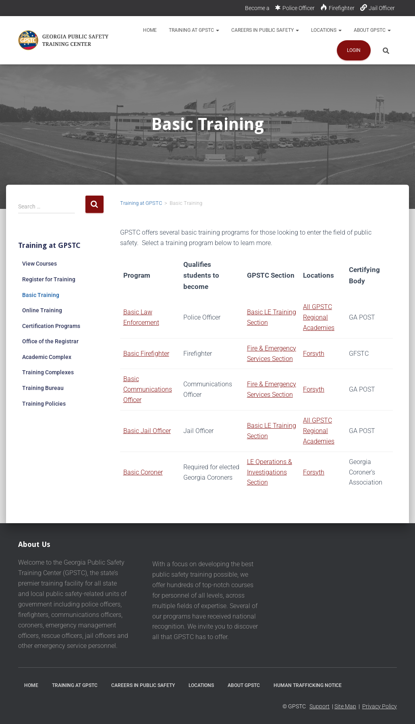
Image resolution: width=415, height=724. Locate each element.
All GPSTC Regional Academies (318, 317)
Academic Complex (46, 357)
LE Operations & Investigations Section (269, 472)
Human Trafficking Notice (308, 685)
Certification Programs (51, 326)
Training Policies (44, 403)
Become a (257, 8)
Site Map (345, 706)
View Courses (39, 263)
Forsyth (313, 353)
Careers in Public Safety (265, 30)
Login (354, 50)
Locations (326, 30)
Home (150, 30)
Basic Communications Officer (147, 389)
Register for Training (48, 279)
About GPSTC (372, 30)
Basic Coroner (143, 472)
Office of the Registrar (50, 341)
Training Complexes (48, 372)
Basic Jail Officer (147, 431)
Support (319, 706)
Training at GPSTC (194, 30)
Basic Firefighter (146, 353)
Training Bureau (43, 388)
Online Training (42, 310)
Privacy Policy (379, 706)
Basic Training (40, 295)
